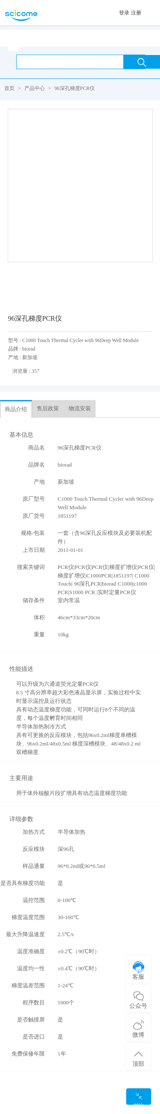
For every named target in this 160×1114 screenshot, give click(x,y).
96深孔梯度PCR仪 (75, 88)
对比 (139, 1098)
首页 (9, 88)
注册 (136, 13)
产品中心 (34, 88)
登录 (124, 13)
